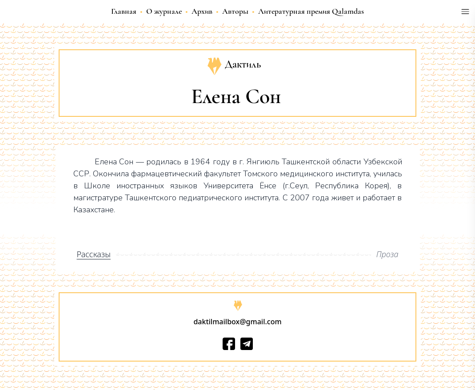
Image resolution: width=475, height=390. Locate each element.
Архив (202, 11)
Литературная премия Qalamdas (311, 11)
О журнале (164, 11)
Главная (123, 11)
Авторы (235, 11)
